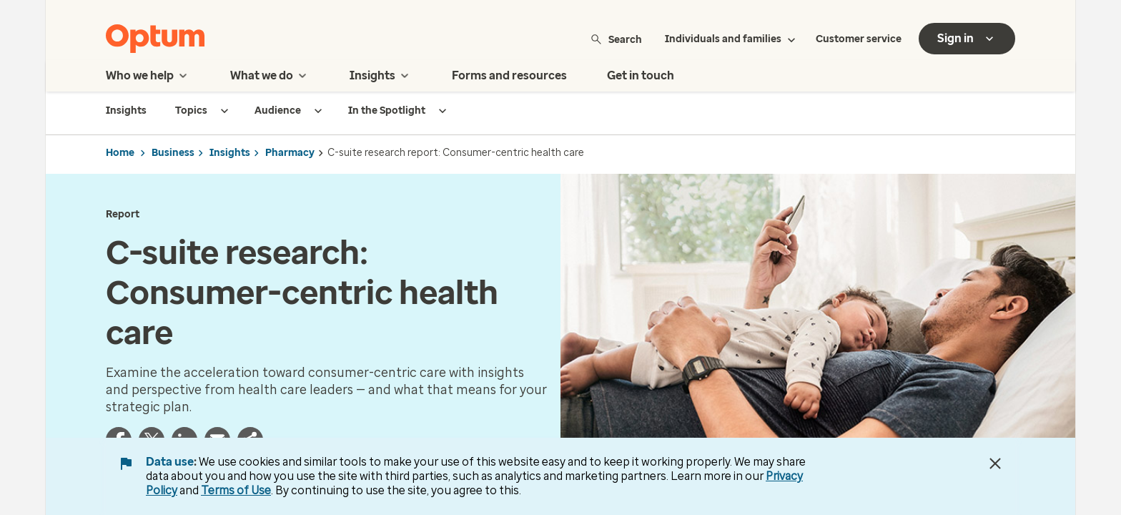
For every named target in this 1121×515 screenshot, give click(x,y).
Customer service (859, 39)
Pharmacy (290, 153)
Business (173, 153)
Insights (229, 153)
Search (616, 39)
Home (120, 153)
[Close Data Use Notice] (995, 463)
